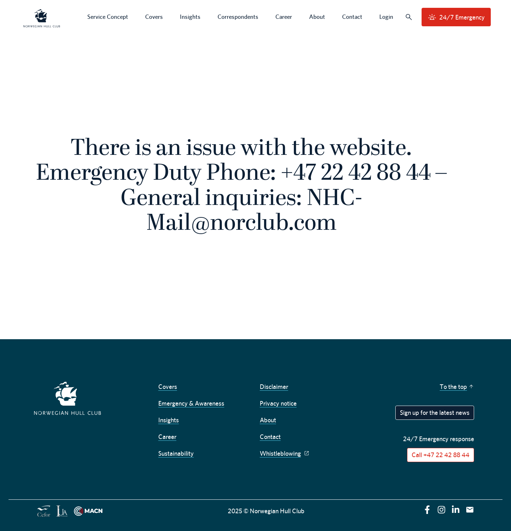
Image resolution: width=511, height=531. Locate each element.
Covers (167, 386)
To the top (457, 386)
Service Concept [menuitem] (107, 16)
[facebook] (427, 509)
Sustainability (176, 453)
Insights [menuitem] (190, 16)
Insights (168, 420)
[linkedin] (455, 509)
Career (167, 436)
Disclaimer (274, 386)
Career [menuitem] (283, 16)
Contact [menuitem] (352, 16)
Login (386, 16)
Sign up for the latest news (434, 412)
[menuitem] (42, 17)
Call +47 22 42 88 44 (440, 455)
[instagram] (441, 509)
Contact (270, 436)
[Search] (409, 17)
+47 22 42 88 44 (356, 174)
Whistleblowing (285, 453)
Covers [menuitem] (154, 16)
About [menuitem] (317, 16)
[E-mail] (470, 509)
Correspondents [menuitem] (238, 16)
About (268, 420)
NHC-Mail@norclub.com (254, 211)
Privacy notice (278, 403)
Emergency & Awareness (191, 403)
